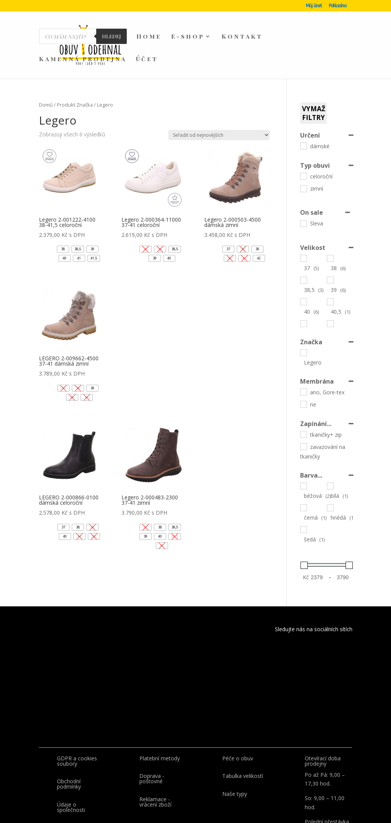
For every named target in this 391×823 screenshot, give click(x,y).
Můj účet (314, 5)
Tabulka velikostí (242, 740)
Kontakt (242, 37)
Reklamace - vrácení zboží (155, 766)
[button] (63, 213)
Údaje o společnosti (71, 771)
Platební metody (159, 722)
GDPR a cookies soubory (77, 725)
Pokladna (337, 5)
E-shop (187, 37)
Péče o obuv (237, 722)
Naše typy (234, 757)
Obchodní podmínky (69, 748)
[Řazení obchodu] (219, 99)
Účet (147, 59)
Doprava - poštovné (151, 742)
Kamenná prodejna (82, 59)
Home (149, 37)
